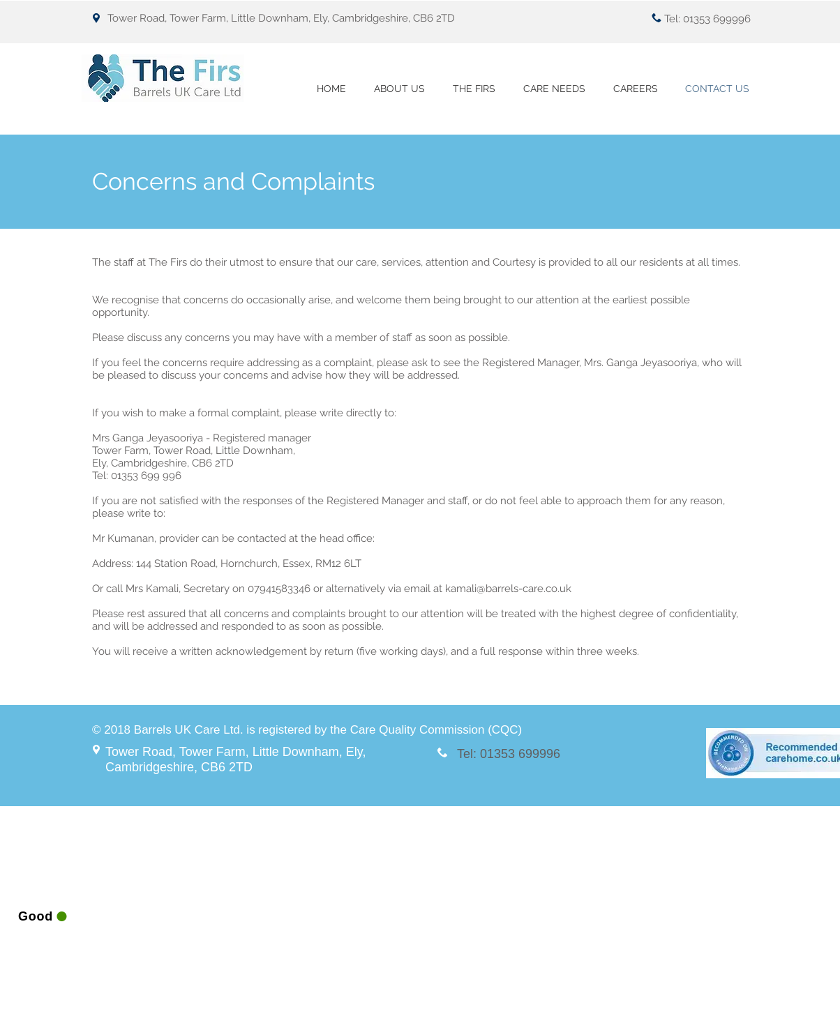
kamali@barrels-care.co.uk (508, 588)
